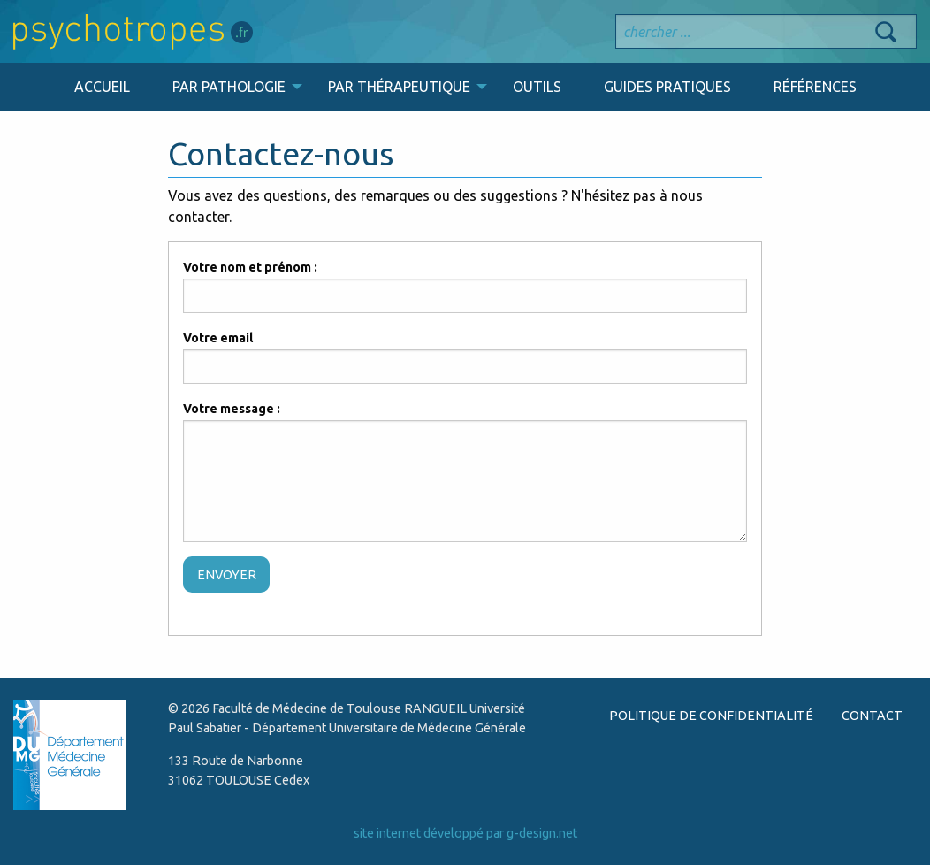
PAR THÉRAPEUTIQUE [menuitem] (399, 87)
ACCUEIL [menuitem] (102, 87)
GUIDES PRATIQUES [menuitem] (667, 87)
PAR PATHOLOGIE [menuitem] (229, 87)
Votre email (218, 338)
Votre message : (231, 409)
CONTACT (872, 715)
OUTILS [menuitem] (537, 87)
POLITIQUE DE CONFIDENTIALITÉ (711, 715)
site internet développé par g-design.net (465, 833)
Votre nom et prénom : (250, 267)
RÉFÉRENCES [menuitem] (815, 87)
